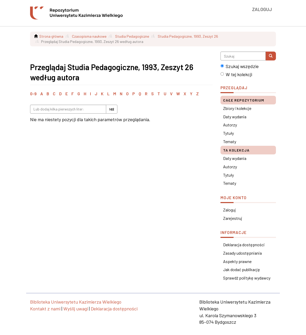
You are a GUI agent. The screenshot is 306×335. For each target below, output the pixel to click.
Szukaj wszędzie (239, 66)
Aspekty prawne (237, 261)
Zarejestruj (232, 218)
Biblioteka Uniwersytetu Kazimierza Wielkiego (75, 302)
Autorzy (230, 124)
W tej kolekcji (236, 74)
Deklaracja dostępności (244, 244)
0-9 (33, 93)
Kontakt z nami (45, 308)
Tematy (229, 141)
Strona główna (51, 36)
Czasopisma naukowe (89, 36)
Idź (111, 109)
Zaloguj (229, 209)
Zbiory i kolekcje (237, 108)
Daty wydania (234, 116)
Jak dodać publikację (241, 269)
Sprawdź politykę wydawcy (246, 277)
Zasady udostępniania (242, 252)
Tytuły (228, 133)
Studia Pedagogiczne (132, 36)
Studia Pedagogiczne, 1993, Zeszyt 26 (188, 36)
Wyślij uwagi (75, 308)
